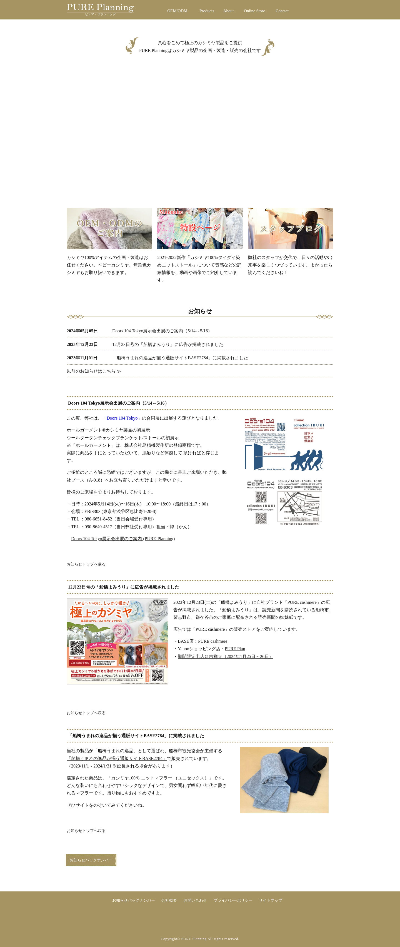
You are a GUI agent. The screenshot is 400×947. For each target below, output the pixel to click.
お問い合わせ (195, 900)
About (228, 11)
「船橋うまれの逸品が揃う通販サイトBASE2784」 (117, 758)
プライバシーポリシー (233, 900)
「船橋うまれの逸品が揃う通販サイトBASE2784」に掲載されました (157, 357)
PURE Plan (235, 648)
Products (206, 11)
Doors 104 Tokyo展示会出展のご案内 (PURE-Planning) (123, 538)
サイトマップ (270, 900)
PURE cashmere (212, 641)
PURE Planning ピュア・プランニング (113, 11)
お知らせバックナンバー (91, 860)
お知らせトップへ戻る (86, 564)
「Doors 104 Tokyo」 (122, 418)
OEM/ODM (177, 11)
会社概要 (169, 900)
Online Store (254, 11)
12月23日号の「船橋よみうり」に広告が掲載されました (145, 344)
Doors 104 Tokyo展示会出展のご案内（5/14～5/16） (139, 330)
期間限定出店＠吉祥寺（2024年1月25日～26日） (225, 656)
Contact (282, 11)
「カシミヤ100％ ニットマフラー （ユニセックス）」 (160, 778)
